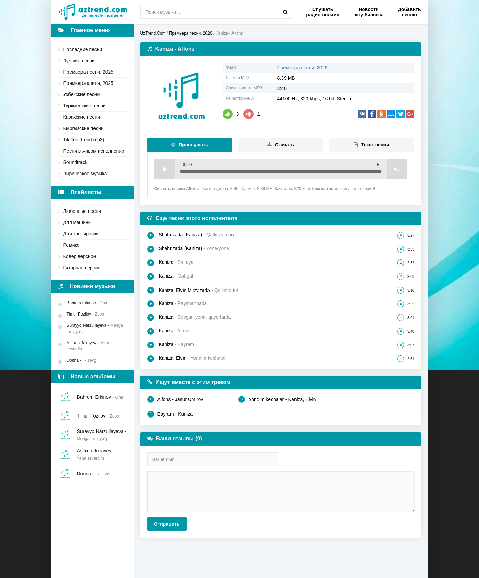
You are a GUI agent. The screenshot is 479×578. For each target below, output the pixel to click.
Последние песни (82, 49)
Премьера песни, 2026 (302, 67)
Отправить (167, 524)
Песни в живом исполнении (93, 151)
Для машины (77, 222)
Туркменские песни (84, 105)
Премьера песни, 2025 (88, 72)
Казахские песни (81, 117)
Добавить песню (409, 12)
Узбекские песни (81, 94)
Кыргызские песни (83, 128)
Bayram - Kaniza (170, 414)
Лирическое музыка (85, 173)
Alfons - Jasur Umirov (175, 399)
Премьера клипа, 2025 (88, 83)
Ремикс (71, 245)
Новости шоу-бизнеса (368, 12)
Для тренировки (81, 233)
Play (164, 169)
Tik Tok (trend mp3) (83, 139)
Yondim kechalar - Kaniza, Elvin (277, 399)
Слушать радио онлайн (322, 12)
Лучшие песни (79, 60)
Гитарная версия (82, 267)
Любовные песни (82, 211)
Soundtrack (75, 162)
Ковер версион (79, 256)
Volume (397, 169)
